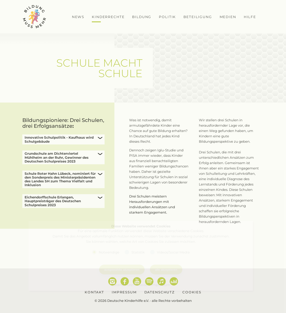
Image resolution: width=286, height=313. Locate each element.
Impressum (160, 284)
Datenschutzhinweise (129, 284)
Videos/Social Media (173, 252)
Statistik (138, 252)
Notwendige (109, 252)
